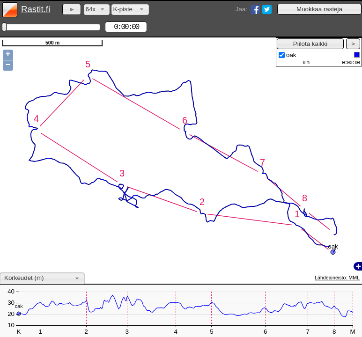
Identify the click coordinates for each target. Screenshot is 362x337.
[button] (319, 9)
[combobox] (97, 9)
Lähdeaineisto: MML (337, 277)
